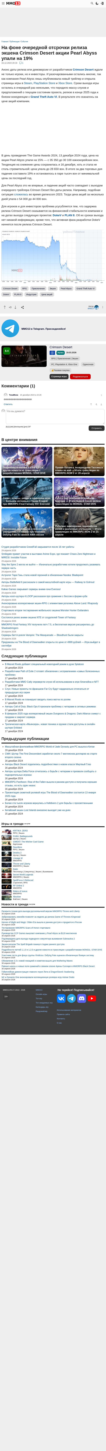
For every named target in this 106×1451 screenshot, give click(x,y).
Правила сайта (63, 1222)
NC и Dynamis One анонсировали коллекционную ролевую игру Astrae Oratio (38, 1185)
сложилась (21, 194)
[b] (7, 427)
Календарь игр (42, 1215)
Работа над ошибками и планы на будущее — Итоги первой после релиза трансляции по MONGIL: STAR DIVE (78, 501)
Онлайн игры (41, 1202)
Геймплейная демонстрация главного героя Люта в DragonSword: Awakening (38, 1179)
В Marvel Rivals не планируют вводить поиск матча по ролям (37, 907)
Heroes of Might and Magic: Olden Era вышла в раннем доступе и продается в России (42, 1130)
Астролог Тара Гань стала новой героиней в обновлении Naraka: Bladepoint (42, 783)
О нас (59, 1231)
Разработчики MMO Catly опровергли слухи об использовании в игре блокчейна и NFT (52, 889)
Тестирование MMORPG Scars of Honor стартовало (26, 1136)
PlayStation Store (44, 83)
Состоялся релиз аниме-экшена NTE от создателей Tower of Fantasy (38, 825)
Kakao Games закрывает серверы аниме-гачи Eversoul (31, 797)
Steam (28, 83)
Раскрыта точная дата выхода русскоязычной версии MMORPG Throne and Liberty (41, 1119)
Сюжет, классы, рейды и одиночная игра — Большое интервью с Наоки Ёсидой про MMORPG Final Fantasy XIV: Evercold (26, 501)
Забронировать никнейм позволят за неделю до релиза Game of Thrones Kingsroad (41, 1124)
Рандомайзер (41, 1219)
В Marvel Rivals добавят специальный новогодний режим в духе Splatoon (44, 872)
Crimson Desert (83, 69)
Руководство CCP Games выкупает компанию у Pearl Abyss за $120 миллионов (39, 1141)
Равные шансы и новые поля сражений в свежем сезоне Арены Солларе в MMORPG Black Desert (48, 1174)
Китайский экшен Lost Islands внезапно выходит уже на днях (37, 1018)
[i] (9, 427)
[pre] (25, 427)
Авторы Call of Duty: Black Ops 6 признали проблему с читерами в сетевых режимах (50, 914)
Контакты (61, 1226)
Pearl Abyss (66, 288)
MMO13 (39, 1198)
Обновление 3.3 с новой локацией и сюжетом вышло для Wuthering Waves (37, 1168)
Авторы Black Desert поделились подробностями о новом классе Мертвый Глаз (48, 972)
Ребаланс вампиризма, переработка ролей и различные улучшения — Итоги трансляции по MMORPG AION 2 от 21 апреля (78, 530)
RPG (24, 288)
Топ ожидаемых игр (44, 1210)
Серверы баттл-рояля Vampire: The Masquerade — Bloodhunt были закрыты (42, 843)
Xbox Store (65, 83)
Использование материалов (69, 1218)
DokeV (57, 215)
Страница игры (59, 376)
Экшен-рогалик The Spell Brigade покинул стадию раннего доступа (33, 1152)
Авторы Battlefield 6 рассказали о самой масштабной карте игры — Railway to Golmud (47, 790)
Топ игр (39, 1206)
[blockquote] (18, 427)
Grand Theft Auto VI (44, 96)
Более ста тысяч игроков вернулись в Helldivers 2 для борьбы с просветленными (49, 1011)
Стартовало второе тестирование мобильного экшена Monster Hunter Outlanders (45, 818)
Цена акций (46, 294)
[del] (11, 427)
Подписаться (80, 376)
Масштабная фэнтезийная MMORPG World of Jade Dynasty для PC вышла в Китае (50, 954)
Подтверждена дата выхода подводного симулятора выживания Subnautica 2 (38, 1146)
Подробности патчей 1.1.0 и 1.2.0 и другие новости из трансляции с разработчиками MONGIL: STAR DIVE (24, 470)
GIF (29, 427)
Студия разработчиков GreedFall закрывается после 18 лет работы (37, 755)
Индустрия (31, 294)
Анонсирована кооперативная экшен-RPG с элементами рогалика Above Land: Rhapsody (49, 811)
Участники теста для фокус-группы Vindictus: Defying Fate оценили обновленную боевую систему (48, 1163)
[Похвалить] (4, 307)
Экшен (53, 288)
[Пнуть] (15, 307)
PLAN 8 (70, 215)
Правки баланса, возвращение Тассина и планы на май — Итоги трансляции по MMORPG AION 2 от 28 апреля (79, 470)
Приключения (38, 288)
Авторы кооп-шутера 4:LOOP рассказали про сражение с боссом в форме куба (44, 804)
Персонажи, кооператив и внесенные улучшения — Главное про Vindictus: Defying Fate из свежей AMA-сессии (24, 532)
